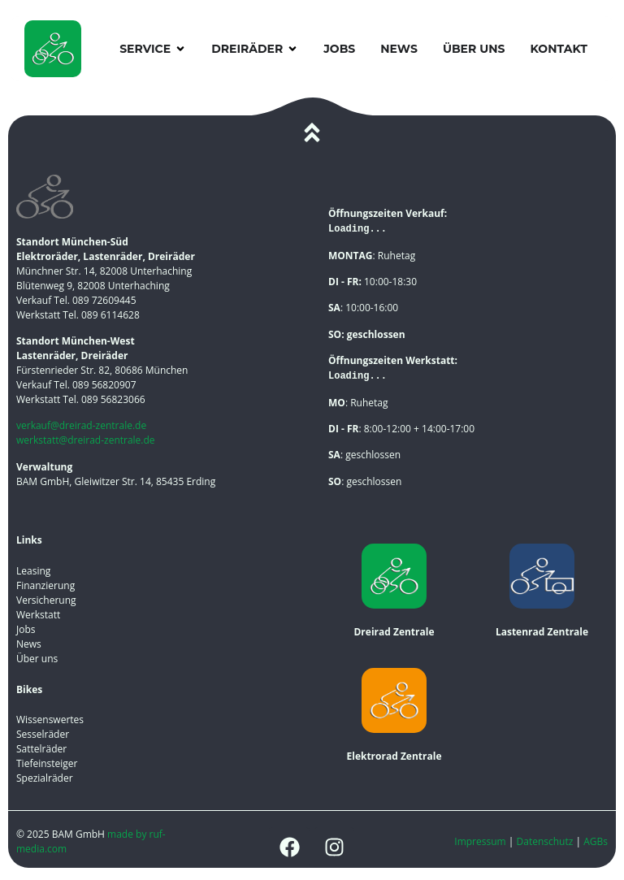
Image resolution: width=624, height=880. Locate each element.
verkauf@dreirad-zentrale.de (81, 425)
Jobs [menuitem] (339, 48)
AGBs (595, 841)
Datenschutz (546, 841)
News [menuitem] (399, 48)
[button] (180, 49)
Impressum (479, 841)
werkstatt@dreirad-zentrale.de (85, 440)
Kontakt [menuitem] (559, 48)
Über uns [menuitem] (474, 48)
